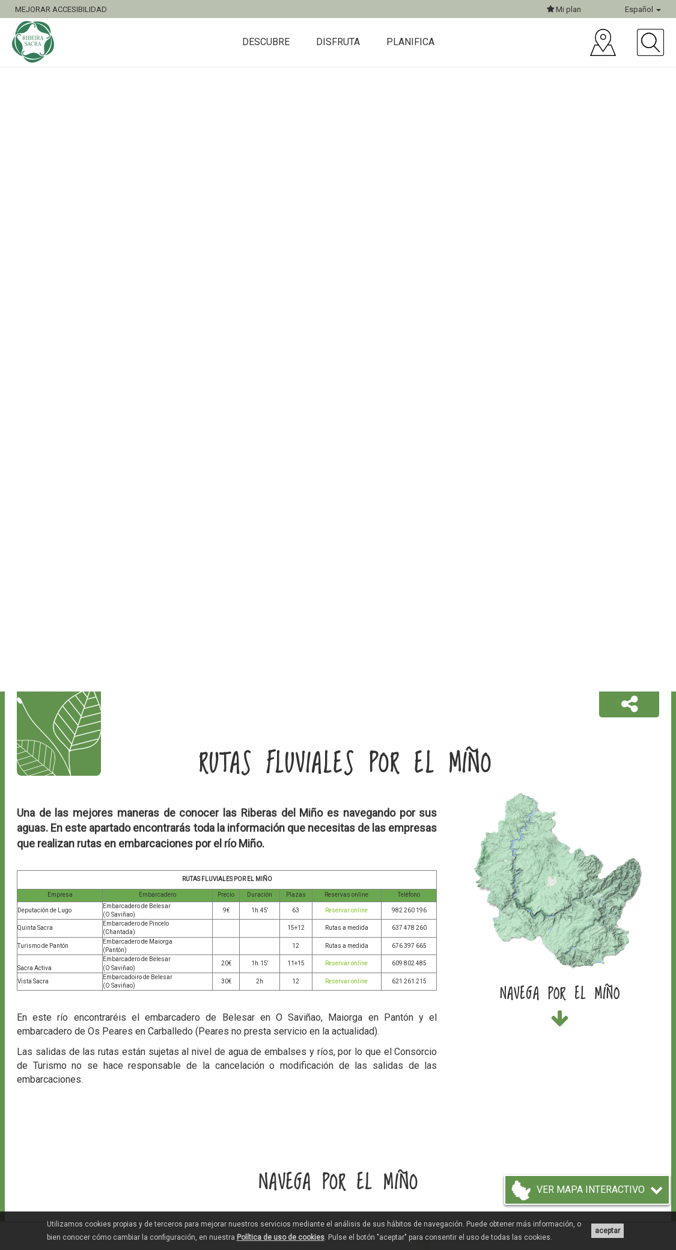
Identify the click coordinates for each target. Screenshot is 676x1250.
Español (643, 9)
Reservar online (346, 910)
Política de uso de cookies (280, 1237)
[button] (629, 705)
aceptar (607, 1231)
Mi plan (564, 9)
